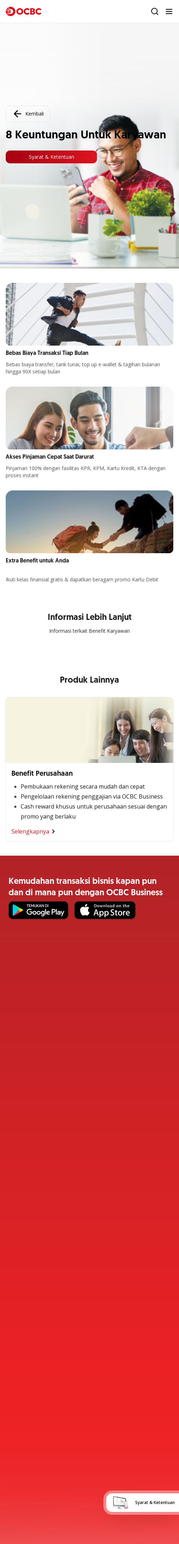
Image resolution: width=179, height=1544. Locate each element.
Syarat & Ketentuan (51, 156)
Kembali (28, 113)
